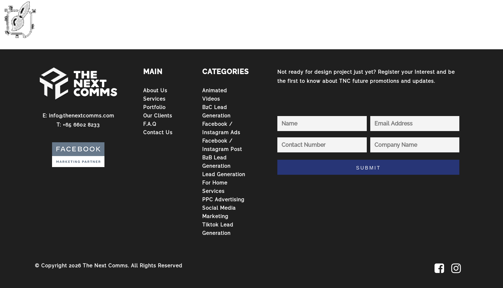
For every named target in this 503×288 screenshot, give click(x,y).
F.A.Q (149, 124)
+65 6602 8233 (81, 125)
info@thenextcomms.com (81, 115)
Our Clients (157, 115)
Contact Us (158, 132)
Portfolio (154, 107)
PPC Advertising (223, 199)
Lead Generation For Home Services (223, 183)
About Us (155, 90)
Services (154, 99)
